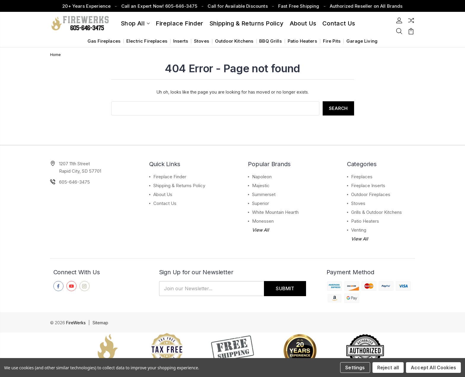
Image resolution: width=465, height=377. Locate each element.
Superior (260, 203)
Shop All (135, 23)
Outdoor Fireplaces (370, 194)
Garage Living (362, 41)
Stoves (201, 41)
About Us (303, 23)
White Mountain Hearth (275, 212)
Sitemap (100, 322)
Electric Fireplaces (146, 41)
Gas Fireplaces (103, 41)
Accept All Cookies (433, 367)
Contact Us (164, 203)
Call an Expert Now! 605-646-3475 (159, 6)
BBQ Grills (270, 41)
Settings (355, 367)
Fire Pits (331, 41)
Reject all (388, 367)
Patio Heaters (302, 41)
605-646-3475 (74, 182)
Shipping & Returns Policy (246, 23)
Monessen (263, 221)
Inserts (180, 41)
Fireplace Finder (179, 23)
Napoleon (262, 176)
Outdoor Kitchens (234, 41)
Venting (358, 230)
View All (260, 230)
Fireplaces (361, 176)
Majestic (261, 185)
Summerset (264, 194)
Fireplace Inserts (368, 185)
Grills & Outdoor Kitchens (376, 212)
